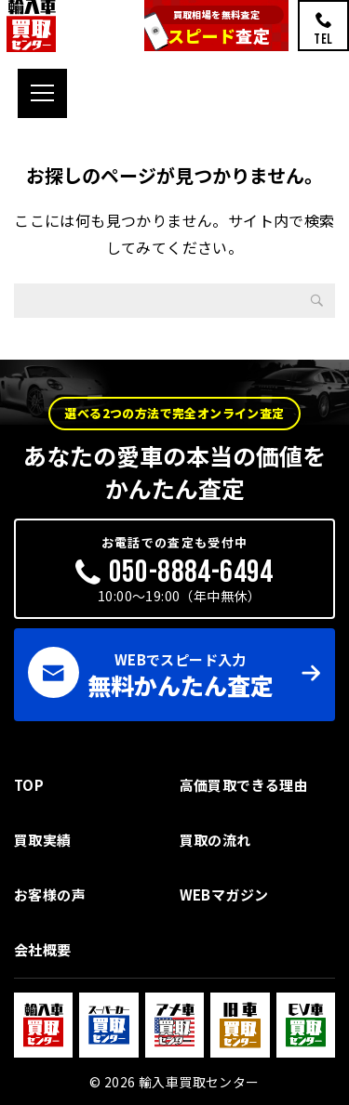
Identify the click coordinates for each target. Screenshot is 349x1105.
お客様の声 (50, 894)
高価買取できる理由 (244, 785)
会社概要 (43, 949)
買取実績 (43, 839)
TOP (29, 785)
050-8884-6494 (191, 572)
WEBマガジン (224, 894)
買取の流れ (215, 839)
